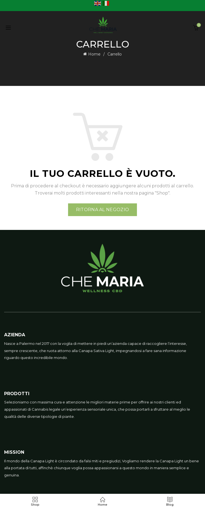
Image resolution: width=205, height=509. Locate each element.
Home (94, 54)
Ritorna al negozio (102, 209)
